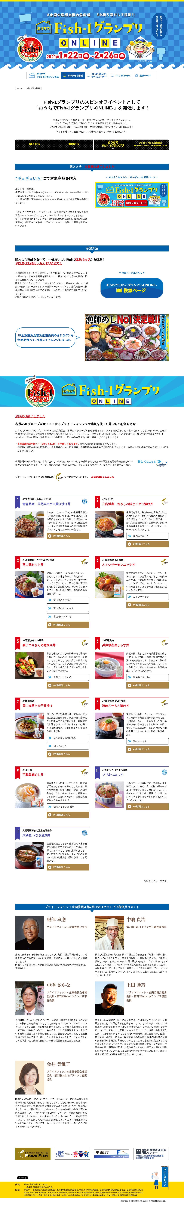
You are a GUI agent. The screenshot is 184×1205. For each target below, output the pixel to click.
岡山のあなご (60, 746)
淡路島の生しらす (142, 677)
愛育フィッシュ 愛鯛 (63, 806)
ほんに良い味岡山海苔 (64, 738)
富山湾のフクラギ (62, 600)
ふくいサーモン (141, 596)
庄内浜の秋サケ (141, 536)
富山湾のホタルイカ (63, 608)
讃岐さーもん (140, 741)
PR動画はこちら (61, 536)
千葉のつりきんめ (62, 677)
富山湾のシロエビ (62, 616)
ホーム (20, 88)
